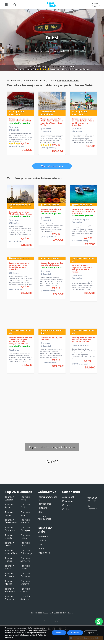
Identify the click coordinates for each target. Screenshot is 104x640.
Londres (42, 540)
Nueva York (44, 553)
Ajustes (91, 632)
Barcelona (43, 536)
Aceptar (59, 632)
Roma (41, 548)
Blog (40, 512)
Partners (42, 508)
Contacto (67, 505)
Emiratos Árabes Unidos (34, 80)
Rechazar (75, 632)
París (40, 544)
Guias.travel (15, 80)
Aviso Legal (68, 497)
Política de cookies (28, 635)
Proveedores (44, 504)
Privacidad (67, 501)
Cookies (66, 509)
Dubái (51, 80)
